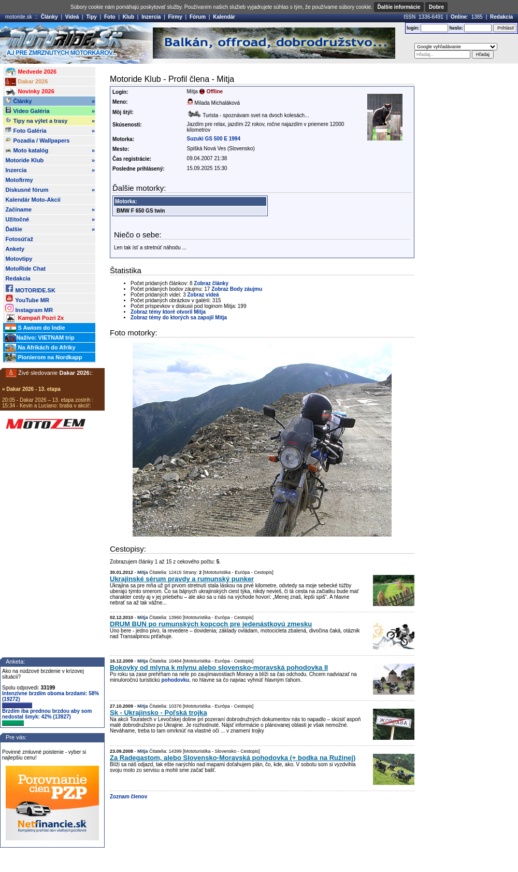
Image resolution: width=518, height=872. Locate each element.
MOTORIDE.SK (30, 288)
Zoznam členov (128, 796)
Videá (72, 17)
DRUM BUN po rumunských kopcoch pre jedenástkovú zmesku (211, 624)
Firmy (175, 17)
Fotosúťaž (19, 239)
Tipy (91, 17)
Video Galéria (50, 111)
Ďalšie (50, 229)
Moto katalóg (50, 150)
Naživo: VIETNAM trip (39, 338)
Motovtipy (18, 259)
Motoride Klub (50, 160)
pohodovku (175, 680)
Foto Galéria (50, 130)
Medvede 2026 (30, 72)
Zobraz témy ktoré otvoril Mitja (168, 312)
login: (413, 28)
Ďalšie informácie (399, 7)
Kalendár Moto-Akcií (32, 199)
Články (49, 17)
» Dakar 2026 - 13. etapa (31, 389)
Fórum (198, 17)
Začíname (50, 209)
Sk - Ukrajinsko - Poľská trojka (158, 712)
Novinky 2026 (29, 92)
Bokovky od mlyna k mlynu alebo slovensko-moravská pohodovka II (219, 667)
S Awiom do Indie (35, 328)
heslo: (456, 28)
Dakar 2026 (26, 82)
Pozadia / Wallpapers (37, 140)
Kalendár (224, 17)
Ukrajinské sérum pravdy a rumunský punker (182, 579)
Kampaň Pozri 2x (34, 318)
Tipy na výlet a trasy (50, 121)
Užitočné (50, 219)
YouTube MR (27, 298)
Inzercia (151, 17)
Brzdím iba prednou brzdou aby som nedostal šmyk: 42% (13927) (47, 717)
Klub (128, 17)
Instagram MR (29, 308)
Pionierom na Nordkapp (43, 358)
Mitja (142, 572)
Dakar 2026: (76, 373)
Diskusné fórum (50, 190)
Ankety (14, 249)
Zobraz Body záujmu (236, 289)
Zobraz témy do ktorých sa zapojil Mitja (179, 317)
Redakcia (501, 17)
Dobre (436, 7)
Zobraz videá (203, 295)
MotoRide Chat (25, 268)
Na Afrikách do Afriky (40, 348)
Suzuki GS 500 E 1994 (213, 139)
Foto (110, 17)
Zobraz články (211, 283)
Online (459, 17)
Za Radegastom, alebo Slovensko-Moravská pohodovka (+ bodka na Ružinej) (232, 758)
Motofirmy (19, 180)
